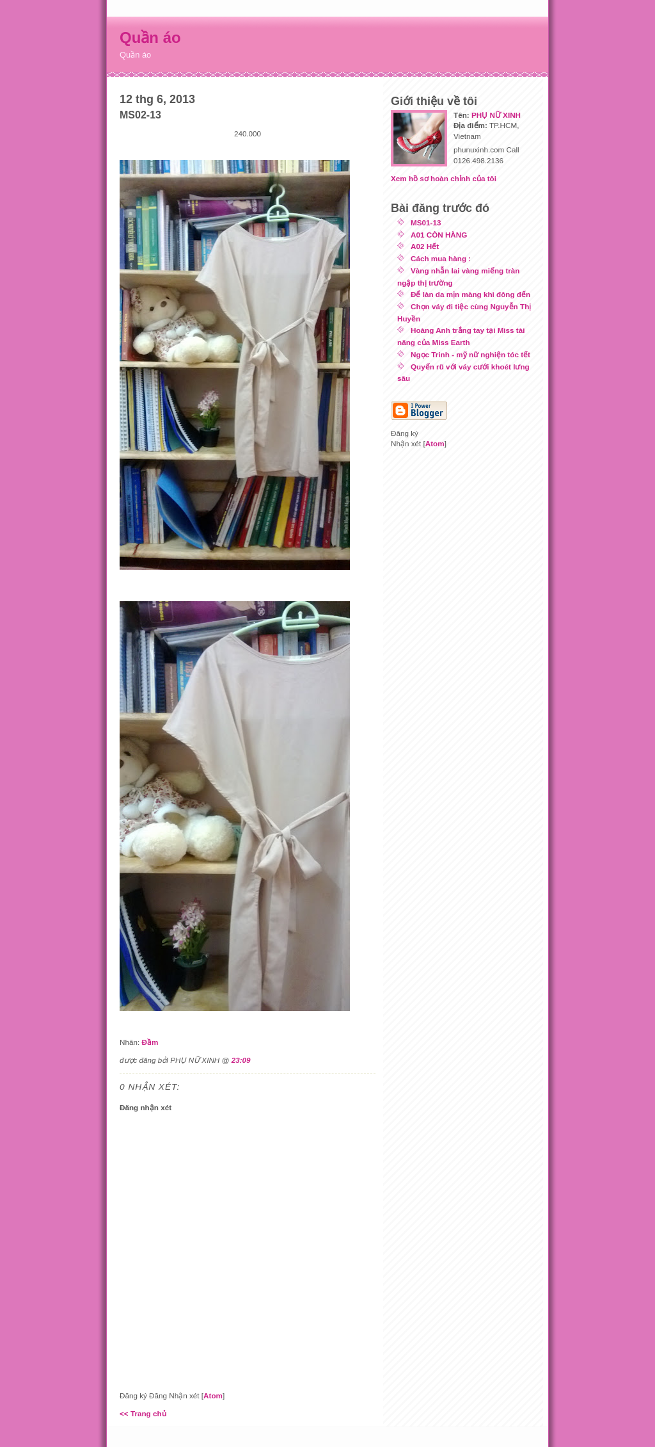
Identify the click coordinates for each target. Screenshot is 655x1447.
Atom (213, 1395)
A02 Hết (425, 246)
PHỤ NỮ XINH (496, 115)
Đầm (149, 1042)
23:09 (241, 1060)
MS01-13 (426, 222)
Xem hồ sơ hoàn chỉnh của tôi (443, 178)
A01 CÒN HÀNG (439, 234)
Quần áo (150, 37)
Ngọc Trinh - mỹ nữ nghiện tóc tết (470, 354)
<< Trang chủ (143, 1413)
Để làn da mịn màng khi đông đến (470, 294)
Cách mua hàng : (441, 258)
